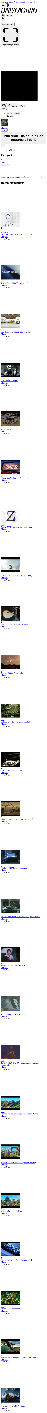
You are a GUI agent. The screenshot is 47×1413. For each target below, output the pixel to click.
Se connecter (8, 24)
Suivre (4, 130)
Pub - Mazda (6, 430)
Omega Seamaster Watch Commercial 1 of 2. (18, 1260)
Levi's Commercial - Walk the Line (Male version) (20, 917)
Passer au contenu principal (24, 2)
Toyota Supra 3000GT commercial (14, 284)
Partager (12, 105)
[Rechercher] (3, 18)
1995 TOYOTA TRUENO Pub (13, 1015)
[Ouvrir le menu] (3, 6)
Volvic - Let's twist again (10, 1309)
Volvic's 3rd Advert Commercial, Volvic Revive (19, 1114)
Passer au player (7, 2)
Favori (22, 106)
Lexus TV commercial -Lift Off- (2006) (16, 576)
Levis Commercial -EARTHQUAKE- (15, 625)
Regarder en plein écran (10, 36)
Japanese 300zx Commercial (12, 673)
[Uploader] (3, 21)
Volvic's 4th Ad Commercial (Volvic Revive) (18, 1163)
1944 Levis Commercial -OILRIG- (14, 966)
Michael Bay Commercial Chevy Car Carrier (18, 1358)
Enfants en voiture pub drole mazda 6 (15, 722)
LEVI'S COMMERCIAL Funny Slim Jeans (18, 235)
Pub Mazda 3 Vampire (9, 381)
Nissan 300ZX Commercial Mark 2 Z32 (16, 527)
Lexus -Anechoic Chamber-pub (13, 771)
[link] (23, 127)
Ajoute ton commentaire (10, 178)
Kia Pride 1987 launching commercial (15, 868)
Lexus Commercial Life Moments (14, 1407)
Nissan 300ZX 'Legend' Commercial (15, 478)
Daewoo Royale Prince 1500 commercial (17, 820)
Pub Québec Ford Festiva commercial (15, 332)
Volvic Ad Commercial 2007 (12, 1212)
